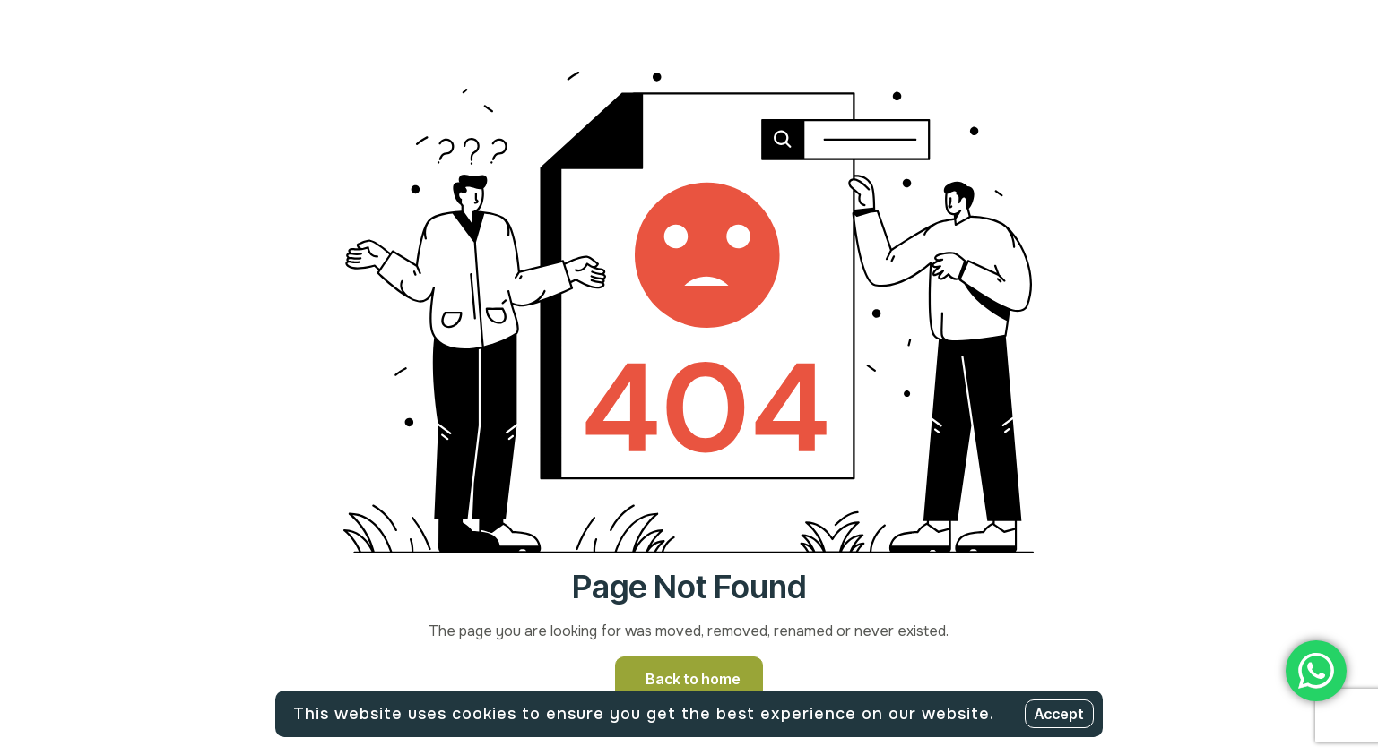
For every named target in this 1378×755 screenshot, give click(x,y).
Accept (1059, 714)
